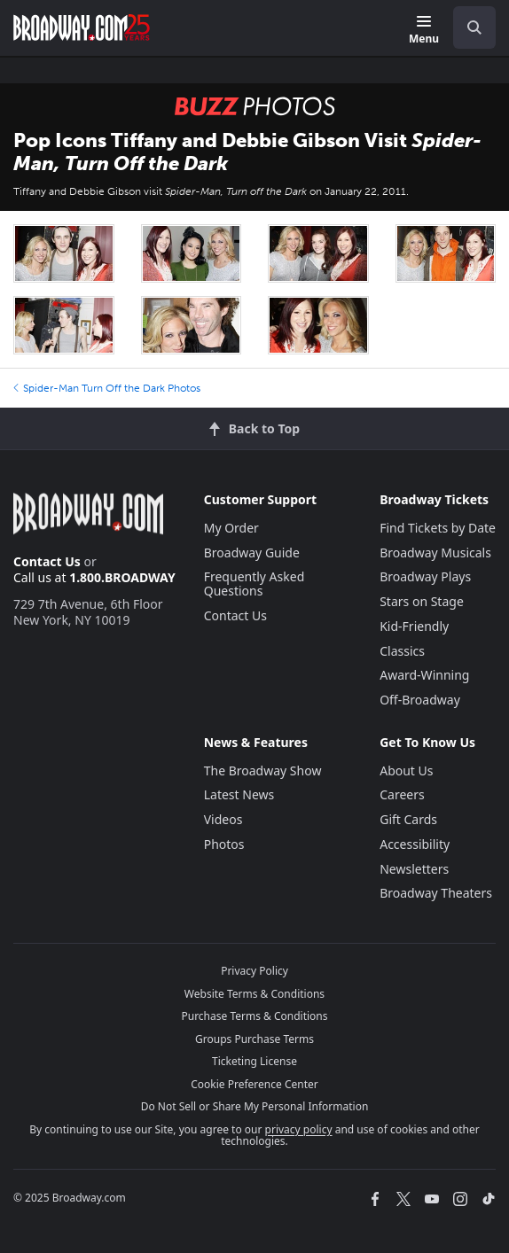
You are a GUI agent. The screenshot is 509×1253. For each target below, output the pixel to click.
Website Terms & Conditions (254, 993)
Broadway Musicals (435, 552)
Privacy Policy (254, 970)
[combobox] (467, 27)
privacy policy (299, 1129)
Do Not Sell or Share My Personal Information (255, 1106)
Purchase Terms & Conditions (254, 1015)
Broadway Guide (252, 552)
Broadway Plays (425, 576)
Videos (223, 819)
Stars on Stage (422, 601)
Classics (402, 650)
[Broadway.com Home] (81, 27)
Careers (402, 794)
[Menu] (424, 30)
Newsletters (414, 868)
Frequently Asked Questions (254, 583)
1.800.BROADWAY (122, 577)
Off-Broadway (420, 699)
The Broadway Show (263, 770)
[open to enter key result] (474, 27)
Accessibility (415, 844)
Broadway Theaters (436, 892)
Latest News (239, 794)
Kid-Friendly (414, 626)
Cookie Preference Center (254, 1084)
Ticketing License (254, 1061)
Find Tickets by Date (438, 527)
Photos (224, 844)
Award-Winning (424, 674)
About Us (406, 770)
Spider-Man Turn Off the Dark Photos (106, 388)
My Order (231, 527)
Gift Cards (408, 819)
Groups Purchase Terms (254, 1039)
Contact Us (47, 561)
